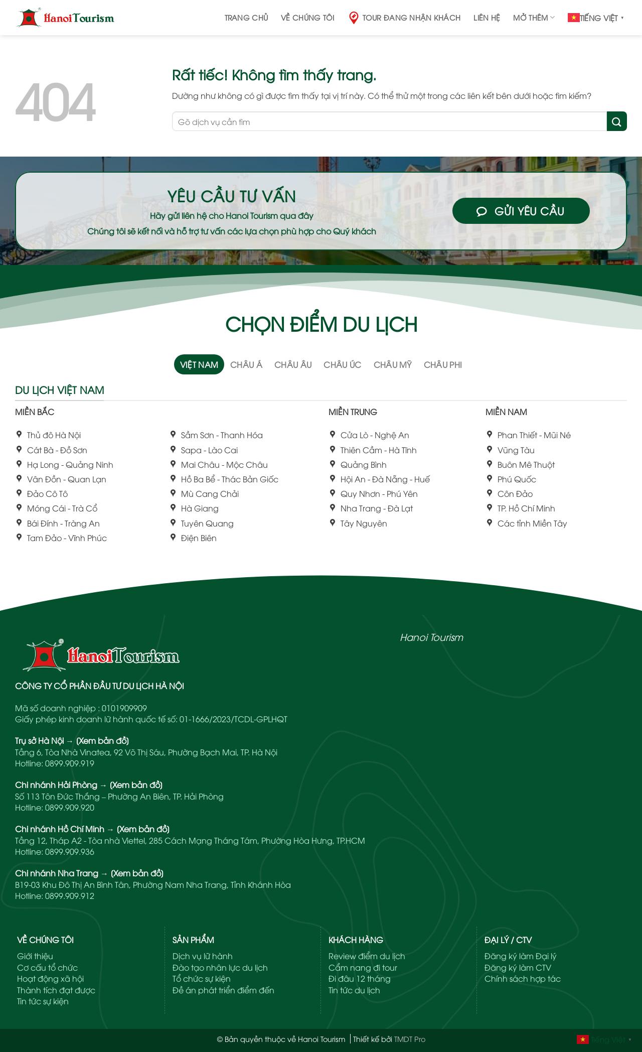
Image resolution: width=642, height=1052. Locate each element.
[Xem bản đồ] (102, 740)
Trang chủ (246, 17)
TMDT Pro (409, 1038)
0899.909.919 (69, 762)
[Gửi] (617, 121)
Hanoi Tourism (431, 636)
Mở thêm (534, 18)
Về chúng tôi (307, 17)
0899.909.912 (69, 895)
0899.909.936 (69, 851)
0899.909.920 (69, 807)
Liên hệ (486, 17)
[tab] (199, 364)
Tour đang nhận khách (404, 18)
